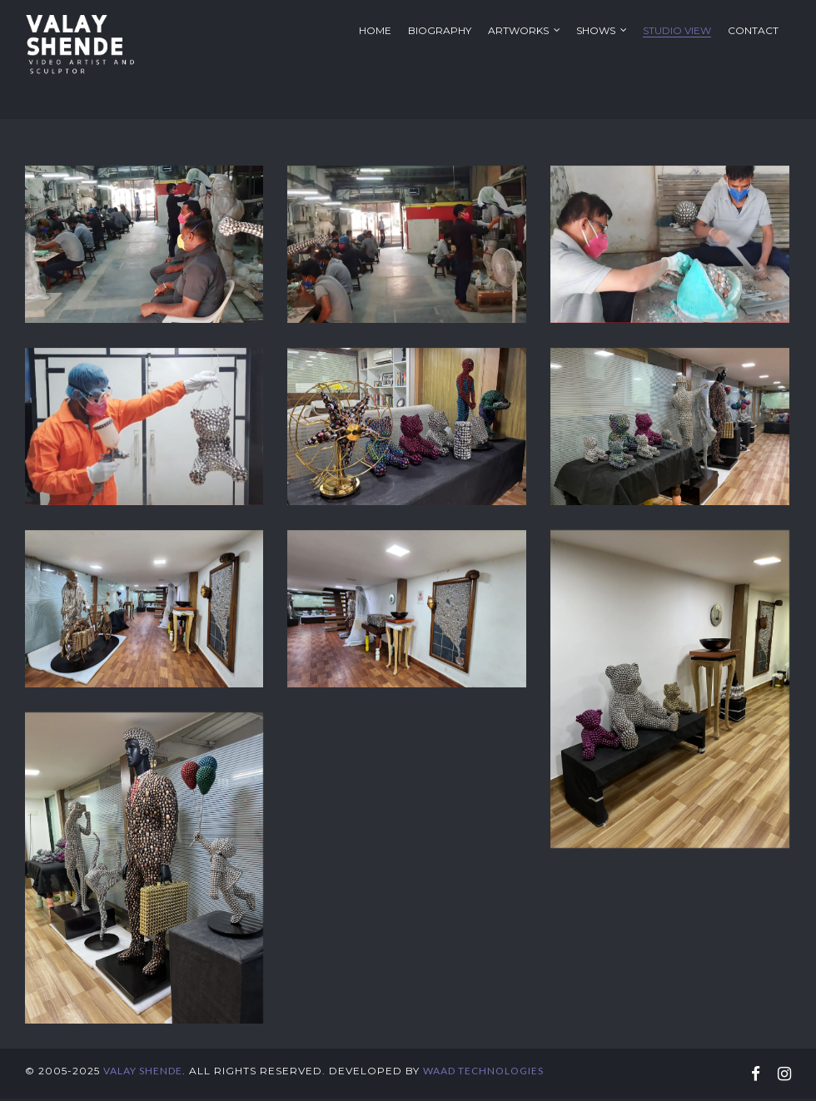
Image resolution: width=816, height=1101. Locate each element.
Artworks (518, 30)
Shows (595, 30)
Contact (753, 30)
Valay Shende (142, 1077)
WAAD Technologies (483, 1077)
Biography (439, 30)
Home (375, 30)
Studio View (677, 30)
